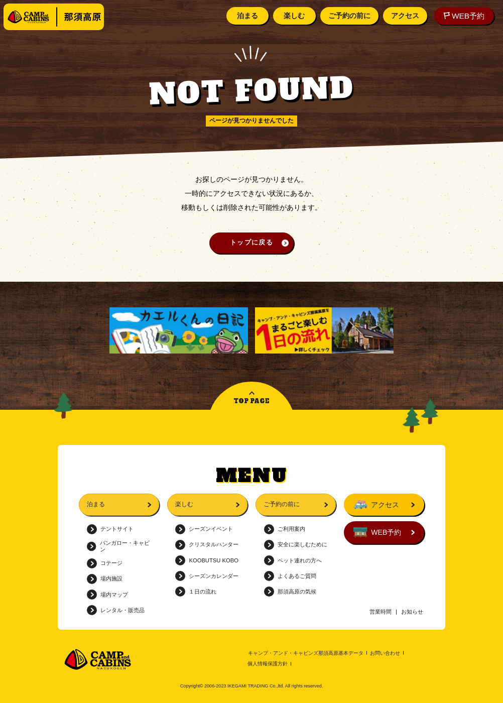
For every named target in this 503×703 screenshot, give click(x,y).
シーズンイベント (204, 529)
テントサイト (110, 529)
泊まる (246, 16)
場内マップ (107, 595)
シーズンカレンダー (206, 576)
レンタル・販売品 (116, 610)
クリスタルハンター (206, 545)
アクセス (404, 16)
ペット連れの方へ (293, 560)
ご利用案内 (284, 529)
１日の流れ (195, 592)
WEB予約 (462, 16)
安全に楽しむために (295, 545)
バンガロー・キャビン (118, 546)
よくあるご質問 (290, 576)
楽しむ (292, 16)
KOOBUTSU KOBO (206, 560)
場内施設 (104, 579)
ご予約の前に (348, 16)
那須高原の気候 (290, 592)
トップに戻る (251, 242)
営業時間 (380, 612)
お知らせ (412, 612)
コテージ (104, 563)
